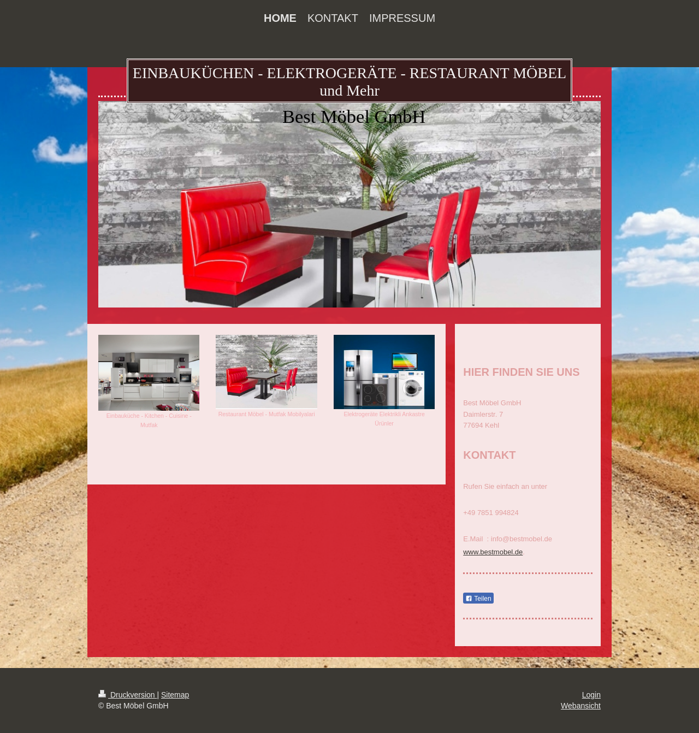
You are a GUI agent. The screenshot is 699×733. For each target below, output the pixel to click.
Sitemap (175, 694)
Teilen (478, 598)
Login (591, 694)
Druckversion (127, 694)
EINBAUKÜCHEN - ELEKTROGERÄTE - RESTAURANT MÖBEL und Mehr (349, 81)
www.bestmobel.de (493, 552)
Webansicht (581, 705)
